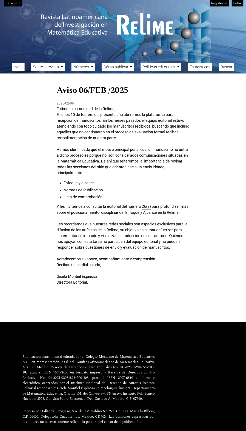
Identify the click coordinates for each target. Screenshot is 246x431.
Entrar (237, 3)
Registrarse (219, 3)
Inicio (18, 67)
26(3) (146, 206)
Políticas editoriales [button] (159, 67)
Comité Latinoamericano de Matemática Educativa (115, 362)
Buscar (226, 67)
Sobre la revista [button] (46, 67)
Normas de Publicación (83, 190)
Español (14, 3)
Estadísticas (200, 67)
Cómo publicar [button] (116, 67)
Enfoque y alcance (79, 183)
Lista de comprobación (82, 197)
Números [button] (81, 67)
